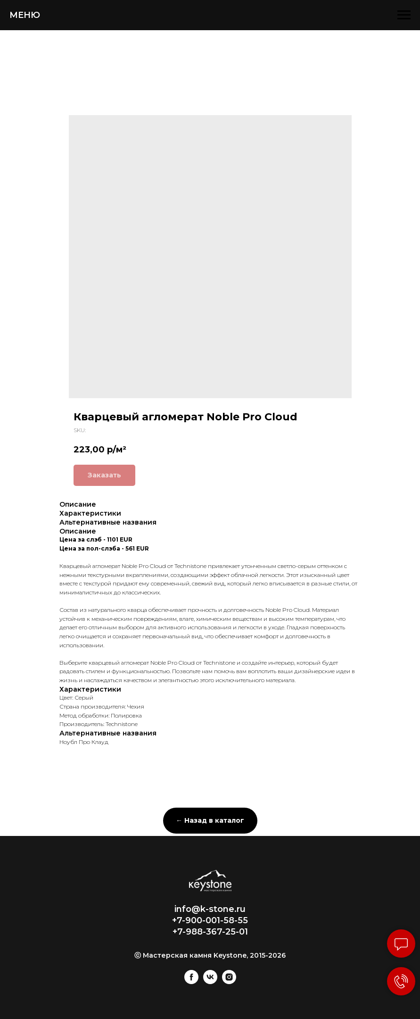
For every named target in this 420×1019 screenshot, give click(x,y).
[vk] (210, 981)
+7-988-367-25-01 (210, 932)
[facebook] (191, 981)
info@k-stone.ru (210, 909)
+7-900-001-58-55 (210, 920)
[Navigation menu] (404, 15)
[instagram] (229, 981)
